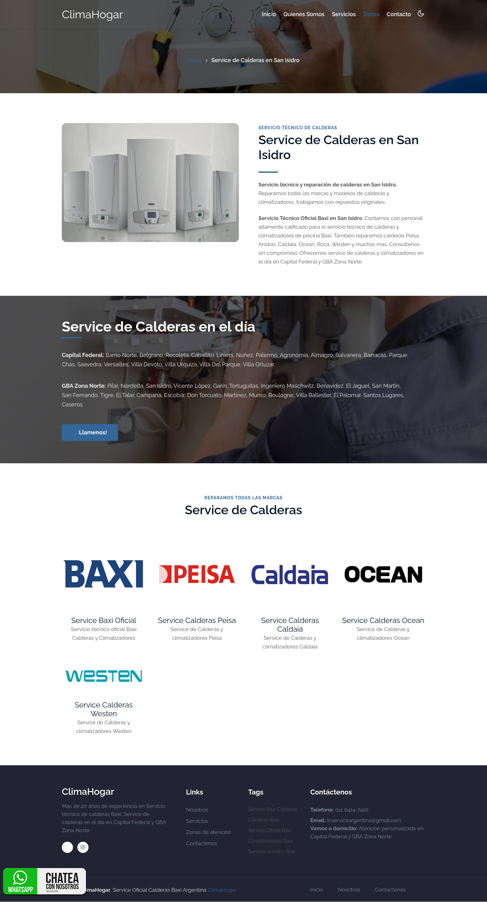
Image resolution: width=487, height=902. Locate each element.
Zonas (371, 14)
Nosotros (197, 810)
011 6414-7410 (351, 810)
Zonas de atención (208, 832)
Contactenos (201, 843)
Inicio (269, 13)
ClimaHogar (92, 14)
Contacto (399, 14)
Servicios (344, 14)
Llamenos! (91, 432)
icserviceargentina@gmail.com (364, 820)
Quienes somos (303, 14)
